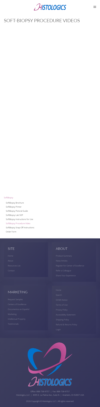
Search (59, 295)
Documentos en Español (18, 309)
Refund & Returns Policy (66, 324)
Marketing (12, 314)
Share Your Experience (66, 275)
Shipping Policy (62, 319)
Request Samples (15, 299)
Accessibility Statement (66, 314)
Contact (11, 270)
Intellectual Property (16, 319)
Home (10, 255)
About (10, 260)
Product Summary (64, 255)
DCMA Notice (61, 300)
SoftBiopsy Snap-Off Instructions (20, 227)
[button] (94, 7)
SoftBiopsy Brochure (15, 202)
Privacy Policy (61, 309)
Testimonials (13, 324)
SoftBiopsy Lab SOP (14, 215)
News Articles (61, 260)
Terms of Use (62, 304)
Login (58, 329)
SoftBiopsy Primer (13, 206)
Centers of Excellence (17, 304)
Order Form (11, 231)
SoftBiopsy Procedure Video (18, 223)
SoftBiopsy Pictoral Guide (17, 211)
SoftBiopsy (8, 197)
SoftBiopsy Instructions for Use (19, 219)
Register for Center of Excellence (70, 265)
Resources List (14, 265)
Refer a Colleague (63, 270)
